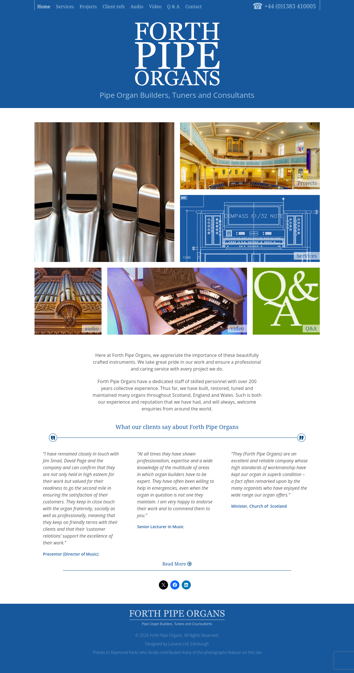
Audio (136, 6)
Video (155, 6)
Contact (193, 6)
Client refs (113, 6)
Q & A (173, 6)
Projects (88, 6)
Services (65, 6)
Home (43, 6)
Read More (174, 564)
